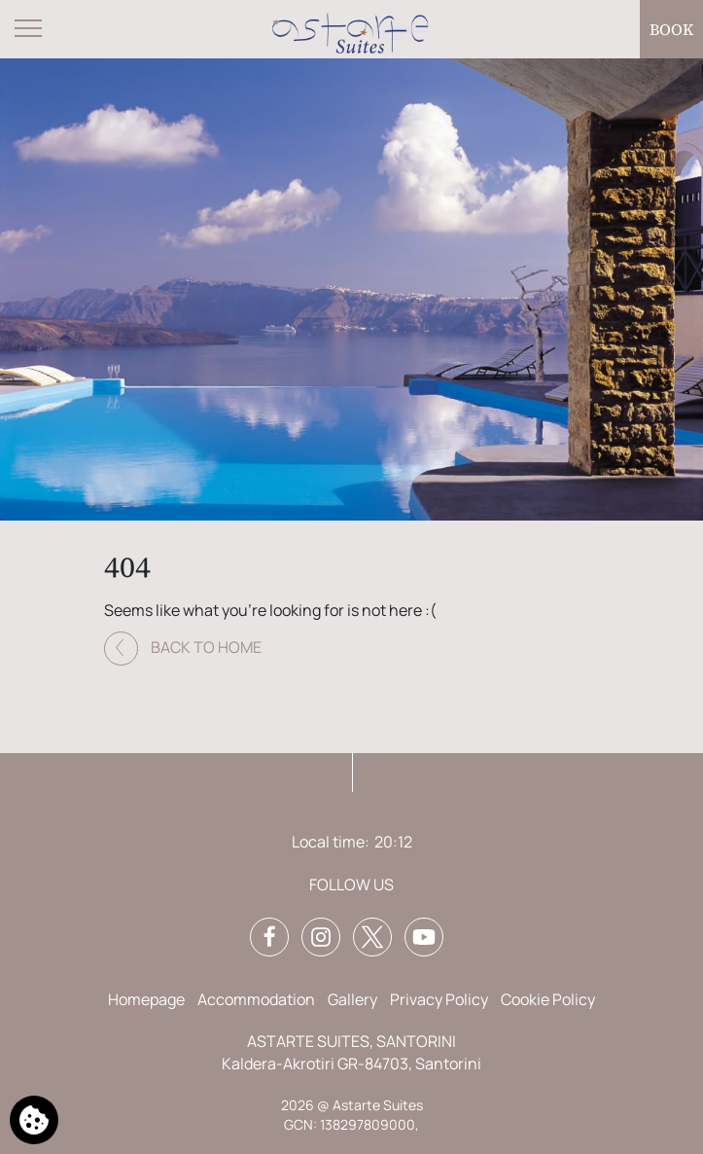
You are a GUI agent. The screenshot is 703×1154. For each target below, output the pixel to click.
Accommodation (256, 999)
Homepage (146, 999)
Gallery (352, 999)
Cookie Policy (548, 999)
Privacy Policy (439, 999)
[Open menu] (29, 29)
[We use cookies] (34, 1120)
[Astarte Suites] (352, 29)
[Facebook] (269, 937)
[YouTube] (423, 937)
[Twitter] (372, 937)
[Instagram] (320, 937)
